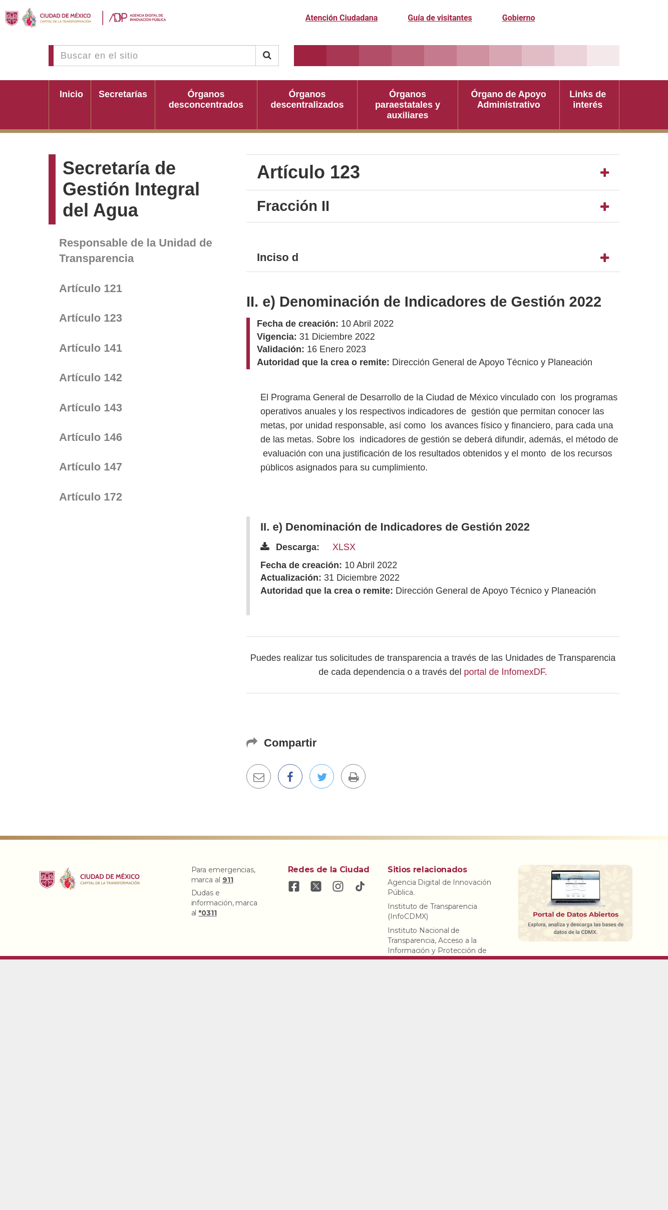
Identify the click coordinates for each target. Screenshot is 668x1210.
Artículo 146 (90, 437)
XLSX (344, 547)
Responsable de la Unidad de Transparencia (135, 250)
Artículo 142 (90, 377)
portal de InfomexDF (504, 672)
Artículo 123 (90, 318)
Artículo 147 (90, 466)
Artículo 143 (90, 407)
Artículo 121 (90, 288)
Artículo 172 (90, 497)
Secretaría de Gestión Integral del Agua (131, 189)
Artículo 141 (90, 348)
